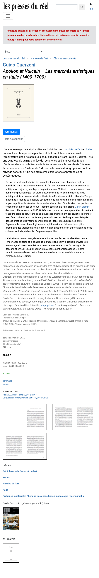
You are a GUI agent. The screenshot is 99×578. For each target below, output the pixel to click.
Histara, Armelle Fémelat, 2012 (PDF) (20, 395)
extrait (5, 384)
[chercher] (67, 7)
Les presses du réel (14, 58)
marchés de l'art (72, 149)
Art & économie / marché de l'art (20, 471)
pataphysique (47, 305)
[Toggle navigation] (8, 16)
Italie (89, 149)
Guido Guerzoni (19, 65)
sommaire (7, 381)
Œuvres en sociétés (65, 58)
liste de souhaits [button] (13, 138)
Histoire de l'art (39, 58)
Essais (6, 477)
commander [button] (11, 131)
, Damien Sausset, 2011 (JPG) (25, 398)
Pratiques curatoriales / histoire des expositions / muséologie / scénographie (43, 496)
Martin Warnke (82, 206)
